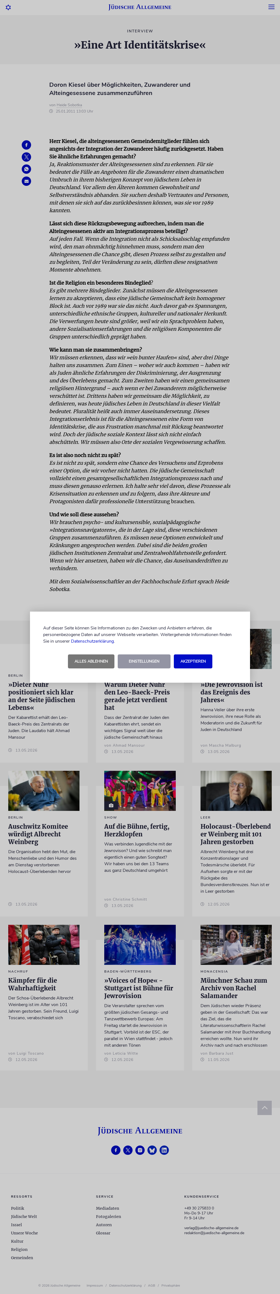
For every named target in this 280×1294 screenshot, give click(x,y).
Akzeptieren (193, 661)
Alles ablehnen (91, 661)
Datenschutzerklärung (92, 641)
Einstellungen (144, 661)
